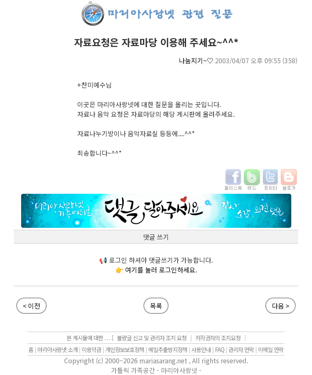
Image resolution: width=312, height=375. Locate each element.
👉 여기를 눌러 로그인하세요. (156, 269)
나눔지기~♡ (196, 60)
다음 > (280, 306)
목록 (156, 306)
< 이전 (31, 306)
